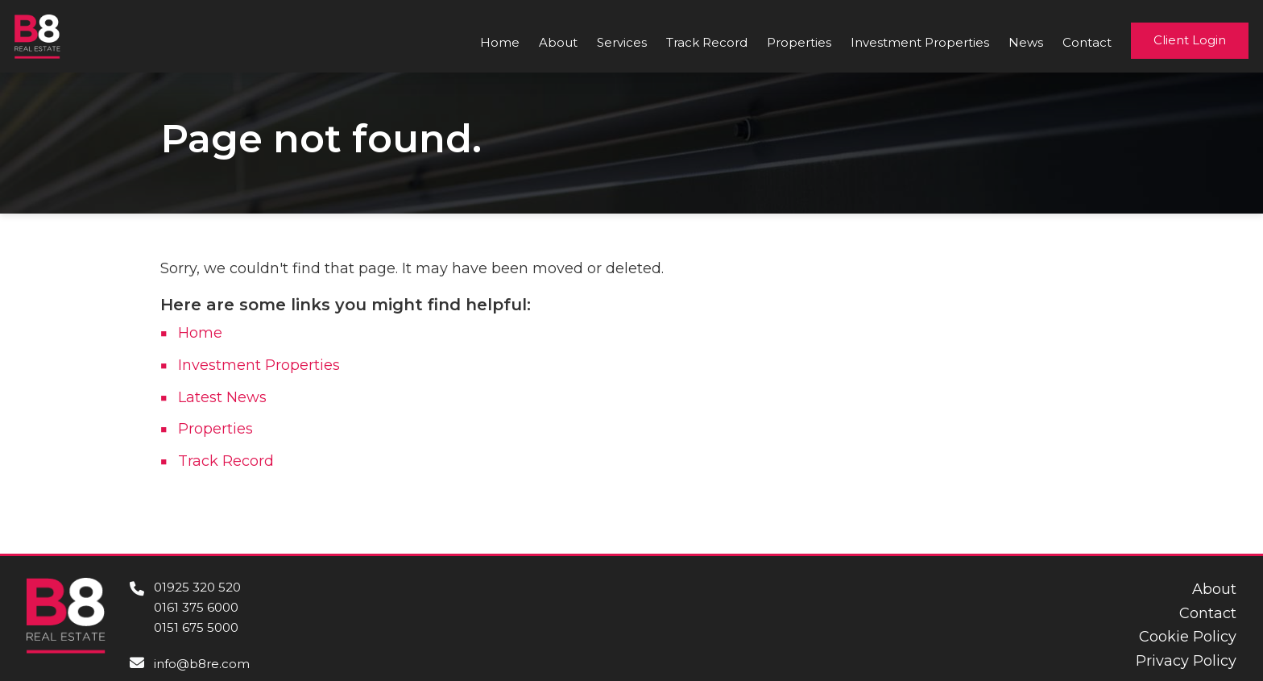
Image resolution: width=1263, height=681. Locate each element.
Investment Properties (920, 42)
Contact (1087, 42)
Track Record (706, 42)
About (558, 42)
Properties (799, 42)
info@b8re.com (202, 663)
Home (500, 42)
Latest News (222, 397)
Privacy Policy (1186, 661)
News (1025, 42)
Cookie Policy (1187, 637)
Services (622, 42)
